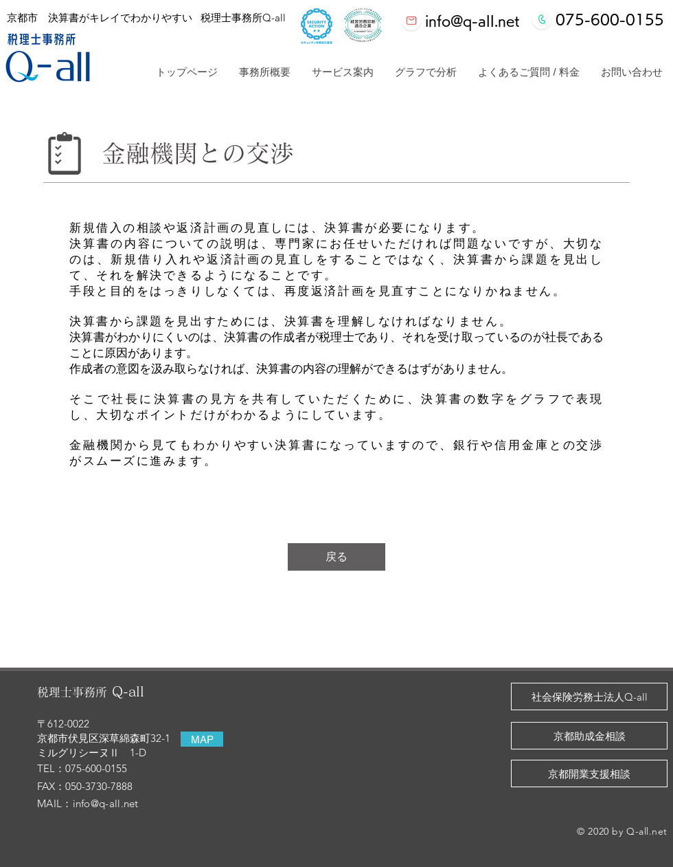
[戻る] (336, 557)
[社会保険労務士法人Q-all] (589, 696)
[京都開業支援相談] (589, 773)
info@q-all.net (106, 803)
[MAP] (202, 739)
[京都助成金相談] (589, 735)
